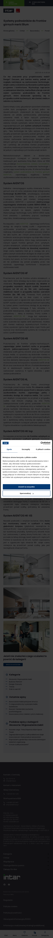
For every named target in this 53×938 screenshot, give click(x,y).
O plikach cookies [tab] (43, 449)
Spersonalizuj (26, 493)
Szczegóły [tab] (26, 449)
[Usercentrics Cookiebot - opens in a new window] (40, 443)
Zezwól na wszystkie (26, 487)
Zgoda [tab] (9, 449)
